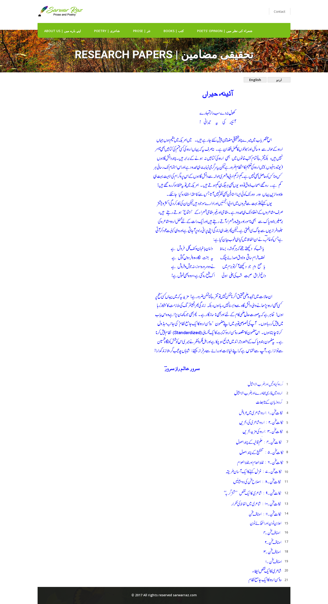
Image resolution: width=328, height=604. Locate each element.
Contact (279, 11)
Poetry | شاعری (107, 31)
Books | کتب (174, 31)
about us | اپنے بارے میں (62, 31)
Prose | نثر (141, 31)
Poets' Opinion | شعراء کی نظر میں (224, 31)
